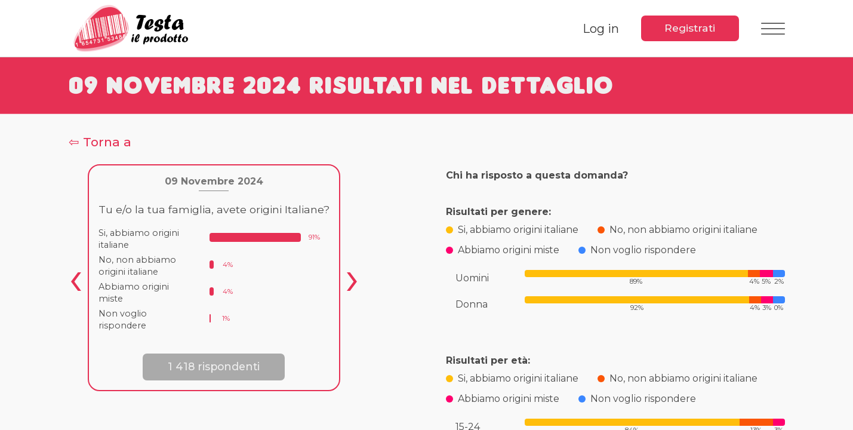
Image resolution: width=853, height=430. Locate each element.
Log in (598, 29)
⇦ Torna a (100, 141)
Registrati (688, 28)
